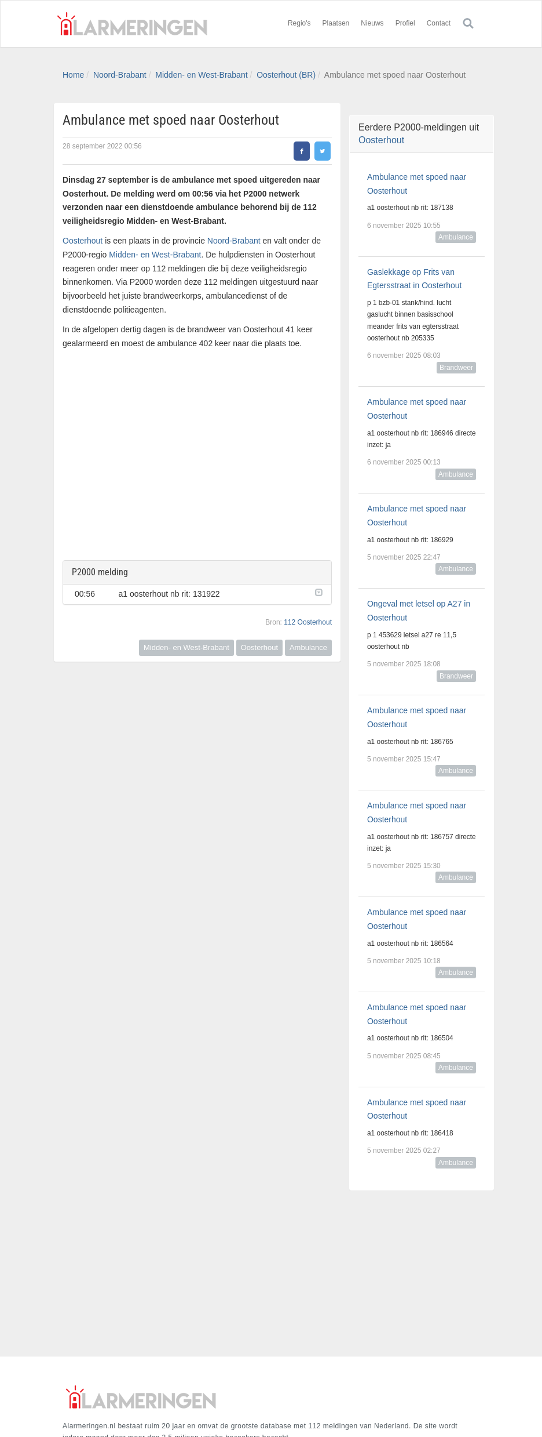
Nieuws (372, 23)
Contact (439, 23)
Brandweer (456, 368)
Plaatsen (336, 23)
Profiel (405, 23)
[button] (317, 591)
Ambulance (308, 647)
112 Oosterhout (308, 622)
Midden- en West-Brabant (201, 74)
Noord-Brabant (120, 74)
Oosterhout (82, 240)
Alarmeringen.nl (132, 24)
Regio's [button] (299, 23)
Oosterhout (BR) (286, 74)
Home (73, 74)
